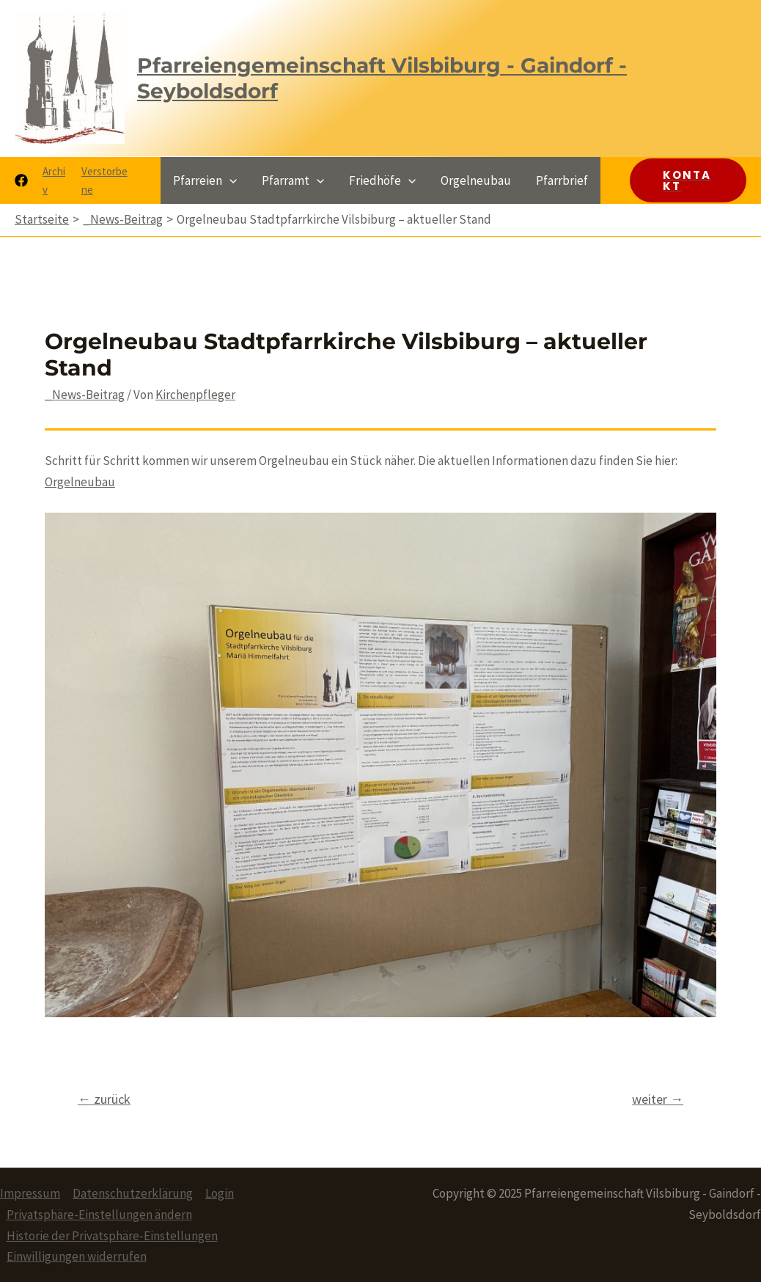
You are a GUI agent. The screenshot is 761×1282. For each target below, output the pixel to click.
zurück (104, 1099)
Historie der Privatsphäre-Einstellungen (112, 1236)
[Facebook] (21, 180)
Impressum (30, 1193)
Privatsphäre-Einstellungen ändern (99, 1214)
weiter (657, 1099)
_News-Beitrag (85, 395)
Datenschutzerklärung (133, 1193)
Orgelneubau (80, 482)
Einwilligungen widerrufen (77, 1256)
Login (219, 1193)
